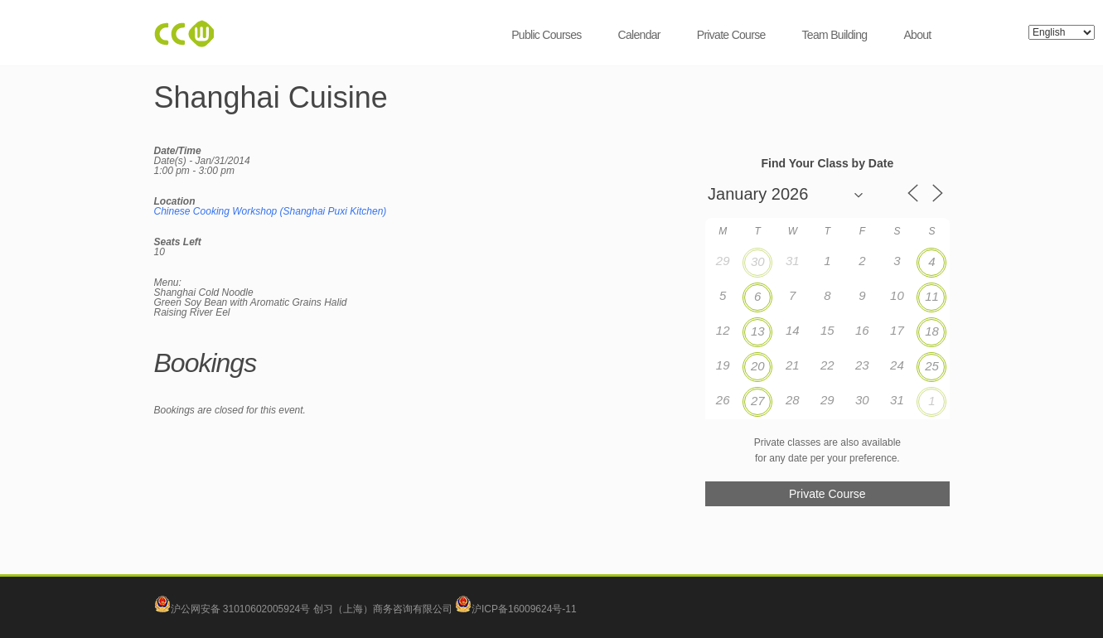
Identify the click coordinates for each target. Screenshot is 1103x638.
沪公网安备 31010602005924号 (241, 609)
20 (758, 366)
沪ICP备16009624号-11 (516, 609)
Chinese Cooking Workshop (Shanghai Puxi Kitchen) (270, 211)
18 (932, 331)
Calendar (639, 34)
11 (932, 296)
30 (758, 261)
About (917, 34)
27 (758, 401)
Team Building (835, 34)
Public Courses (546, 34)
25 (932, 366)
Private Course (731, 34)
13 (758, 331)
